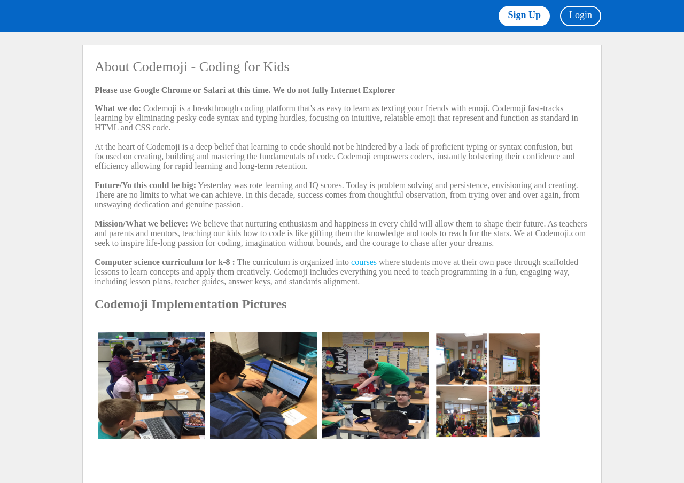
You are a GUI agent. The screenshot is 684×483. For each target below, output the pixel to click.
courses (364, 262)
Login (580, 15)
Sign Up (524, 15)
